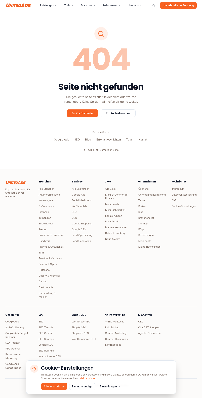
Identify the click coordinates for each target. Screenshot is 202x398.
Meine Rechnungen (149, 246)
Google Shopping (82, 223)
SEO (77, 139)
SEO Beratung (47, 350)
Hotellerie (44, 269)
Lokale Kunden (113, 215)
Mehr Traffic (112, 221)
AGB (174, 200)
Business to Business (51, 235)
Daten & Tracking (115, 233)
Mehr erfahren (88, 378)
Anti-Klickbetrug (14, 327)
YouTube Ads (79, 206)
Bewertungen (146, 235)
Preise (142, 206)
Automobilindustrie (49, 194)
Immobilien (45, 217)
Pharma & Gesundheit (51, 246)
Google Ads (61, 139)
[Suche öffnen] (153, 5)
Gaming (43, 281)
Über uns (134, 5)
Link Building (112, 327)
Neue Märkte (112, 239)
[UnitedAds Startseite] (18, 5)
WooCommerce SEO (84, 339)
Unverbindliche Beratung (178, 5)
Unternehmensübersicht (151, 194)
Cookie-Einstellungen (184, 206)
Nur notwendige (82, 386)
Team (129, 139)
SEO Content (46, 333)
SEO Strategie (47, 339)
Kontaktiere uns (118, 113)
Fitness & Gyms (48, 264)
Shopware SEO (80, 333)
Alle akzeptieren (54, 386)
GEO (74, 217)
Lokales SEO (46, 344)
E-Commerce (46, 206)
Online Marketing (114, 321)
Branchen (87, 5)
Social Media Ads (82, 200)
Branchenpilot (146, 217)
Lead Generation (81, 241)
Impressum (178, 188)
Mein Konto (144, 241)
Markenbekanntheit (116, 227)
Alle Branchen (46, 188)
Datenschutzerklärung (184, 194)
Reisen (43, 229)
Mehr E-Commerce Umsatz (116, 196)
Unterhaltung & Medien (47, 294)
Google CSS (79, 229)
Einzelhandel (46, 223)
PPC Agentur (12, 348)
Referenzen (111, 5)
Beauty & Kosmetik (49, 275)
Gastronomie (46, 287)
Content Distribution (116, 339)
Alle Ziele (110, 188)
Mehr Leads (112, 204)
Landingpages (113, 344)
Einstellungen (110, 386)
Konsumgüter (46, 200)
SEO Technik (46, 327)
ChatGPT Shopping (149, 327)
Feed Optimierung (82, 235)
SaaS (41, 252)
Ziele (68, 5)
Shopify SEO (79, 327)
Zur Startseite (82, 113)
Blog (88, 139)
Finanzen (44, 212)
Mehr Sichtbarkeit (115, 210)
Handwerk (44, 241)
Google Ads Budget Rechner (16, 335)
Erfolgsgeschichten (108, 139)
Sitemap (143, 223)
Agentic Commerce (149, 333)
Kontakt (143, 139)
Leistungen (48, 5)
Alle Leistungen (80, 188)
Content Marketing (116, 333)
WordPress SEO (81, 321)
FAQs (141, 229)
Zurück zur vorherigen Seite (101, 149)
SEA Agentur (12, 342)
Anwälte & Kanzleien (50, 258)
